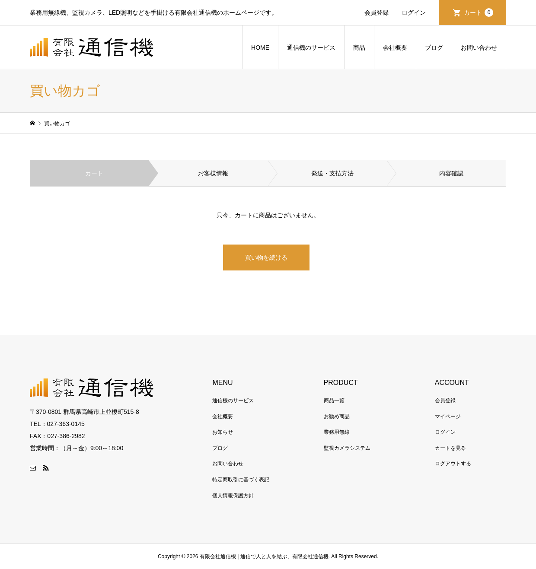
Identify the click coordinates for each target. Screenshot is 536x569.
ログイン (414, 12)
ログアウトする (453, 464)
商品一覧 (334, 400)
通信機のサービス (311, 47)
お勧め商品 (337, 416)
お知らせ (222, 432)
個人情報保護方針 (233, 496)
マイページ (448, 416)
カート (478, 12)
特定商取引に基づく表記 (240, 480)
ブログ (434, 47)
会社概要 (395, 47)
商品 (359, 47)
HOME (260, 47)
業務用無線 (337, 432)
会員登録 (376, 12)
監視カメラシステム (347, 448)
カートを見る (450, 448)
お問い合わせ (479, 47)
